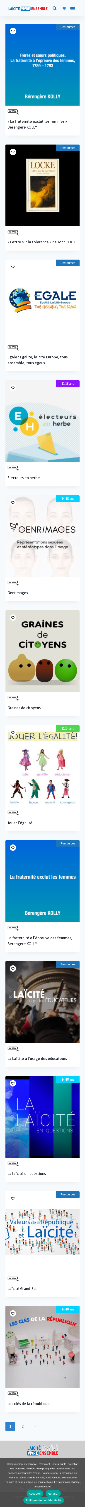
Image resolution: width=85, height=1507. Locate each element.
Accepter (35, 1493)
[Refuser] (79, 1482)
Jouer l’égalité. (20, 823)
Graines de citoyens (24, 708)
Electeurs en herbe (23, 477)
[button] (54, 8)
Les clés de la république (28, 1403)
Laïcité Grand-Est (22, 1288)
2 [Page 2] (23, 1426)
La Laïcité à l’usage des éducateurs (37, 1058)
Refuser (53, 1493)
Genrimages (17, 593)
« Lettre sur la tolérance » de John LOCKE (42, 242)
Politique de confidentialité (43, 1500)
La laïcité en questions (26, 1173)
